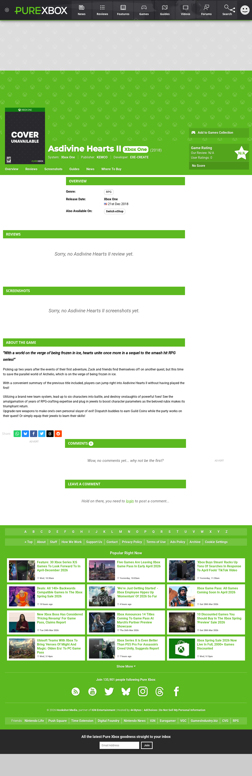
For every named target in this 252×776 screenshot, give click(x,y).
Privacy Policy (132, 542)
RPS (236, 721)
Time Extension (82, 721)
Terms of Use (156, 542)
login (130, 501)
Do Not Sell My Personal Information (182, 710)
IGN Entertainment (103, 710)
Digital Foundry (108, 721)
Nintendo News (135, 721)
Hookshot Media (67, 710)
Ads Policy (177, 542)
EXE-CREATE (139, 157)
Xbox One (68, 157)
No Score (198, 166)
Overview (11, 169)
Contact (112, 542)
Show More (126, 666)
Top (29, 542)
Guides (74, 169)
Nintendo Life (34, 721)
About (41, 542)
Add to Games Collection (212, 133)
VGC (183, 721)
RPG (109, 192)
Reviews (31, 169)
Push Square (57, 721)
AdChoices (150, 710)
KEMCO (102, 157)
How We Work (72, 542)
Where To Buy (111, 169)
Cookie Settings (216, 542)
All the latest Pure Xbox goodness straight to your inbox (126, 737)
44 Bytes (135, 710)
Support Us (94, 542)
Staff (53, 542)
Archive (195, 542)
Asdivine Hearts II (98, 149)
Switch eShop (114, 211)
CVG (225, 721)
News (90, 169)
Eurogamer (168, 721)
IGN (152, 721)
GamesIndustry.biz (204, 721)
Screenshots (53, 169)
